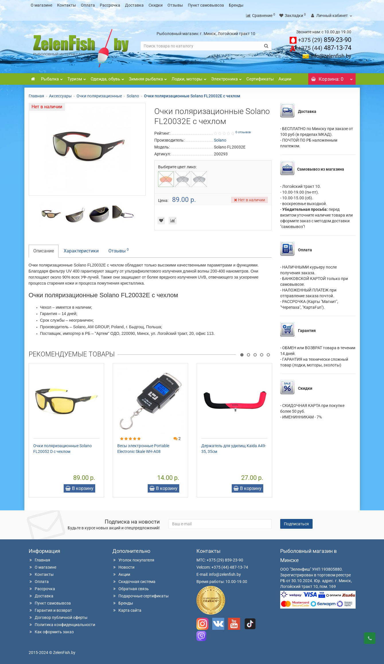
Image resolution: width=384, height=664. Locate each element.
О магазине (41, 5)
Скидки (156, 5)
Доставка (134, 5)
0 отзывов (243, 132)
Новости (123, 567)
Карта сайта (126, 610)
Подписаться (296, 524)
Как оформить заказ (51, 632)
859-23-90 (324, 39)
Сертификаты (260, 79)
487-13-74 (324, 47)
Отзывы (175, 5)
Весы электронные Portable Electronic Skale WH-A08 (143, 448)
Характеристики (81, 251)
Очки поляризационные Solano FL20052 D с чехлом (62, 448)
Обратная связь (130, 588)
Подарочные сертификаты (140, 596)
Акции (284, 79)
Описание (43, 251)
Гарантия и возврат (50, 610)
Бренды (236, 5)
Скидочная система (133, 581)
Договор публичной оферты (58, 617)
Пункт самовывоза (206, 5)
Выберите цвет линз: (177, 167)
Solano (133, 96)
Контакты (66, 5)
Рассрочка (110, 5)
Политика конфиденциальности (62, 624)
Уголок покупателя (133, 560)
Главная (36, 96)
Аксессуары (60, 96)
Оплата (88, 5)
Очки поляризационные (99, 96)
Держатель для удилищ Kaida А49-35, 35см (233, 448)
